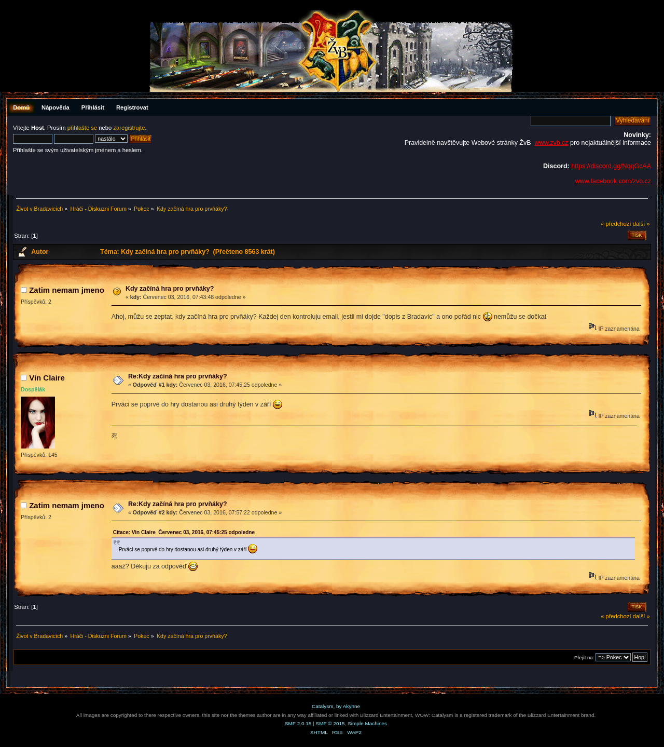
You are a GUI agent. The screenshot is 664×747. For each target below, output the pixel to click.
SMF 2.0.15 (298, 723)
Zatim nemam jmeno (66, 290)
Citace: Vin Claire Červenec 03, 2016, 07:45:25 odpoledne (184, 532)
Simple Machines (367, 723)
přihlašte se (82, 128)
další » (641, 224)
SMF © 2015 (330, 723)
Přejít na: (584, 657)
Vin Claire (47, 377)
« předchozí (616, 224)
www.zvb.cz (551, 142)
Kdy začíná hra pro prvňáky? (170, 288)
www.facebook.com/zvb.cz (613, 181)
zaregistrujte (129, 128)
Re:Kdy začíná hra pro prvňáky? (177, 376)
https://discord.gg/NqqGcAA (611, 166)
